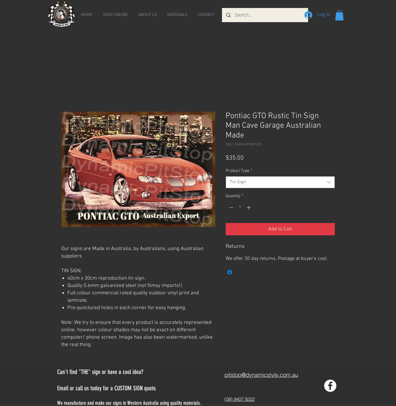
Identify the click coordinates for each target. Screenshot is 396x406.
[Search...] (264, 15)
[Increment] (249, 207)
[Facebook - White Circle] (330, 386)
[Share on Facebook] (229, 272)
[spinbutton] (239, 207)
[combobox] (280, 182)
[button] (339, 15)
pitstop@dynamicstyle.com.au (261, 374)
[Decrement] (230, 207)
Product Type (239, 170)
